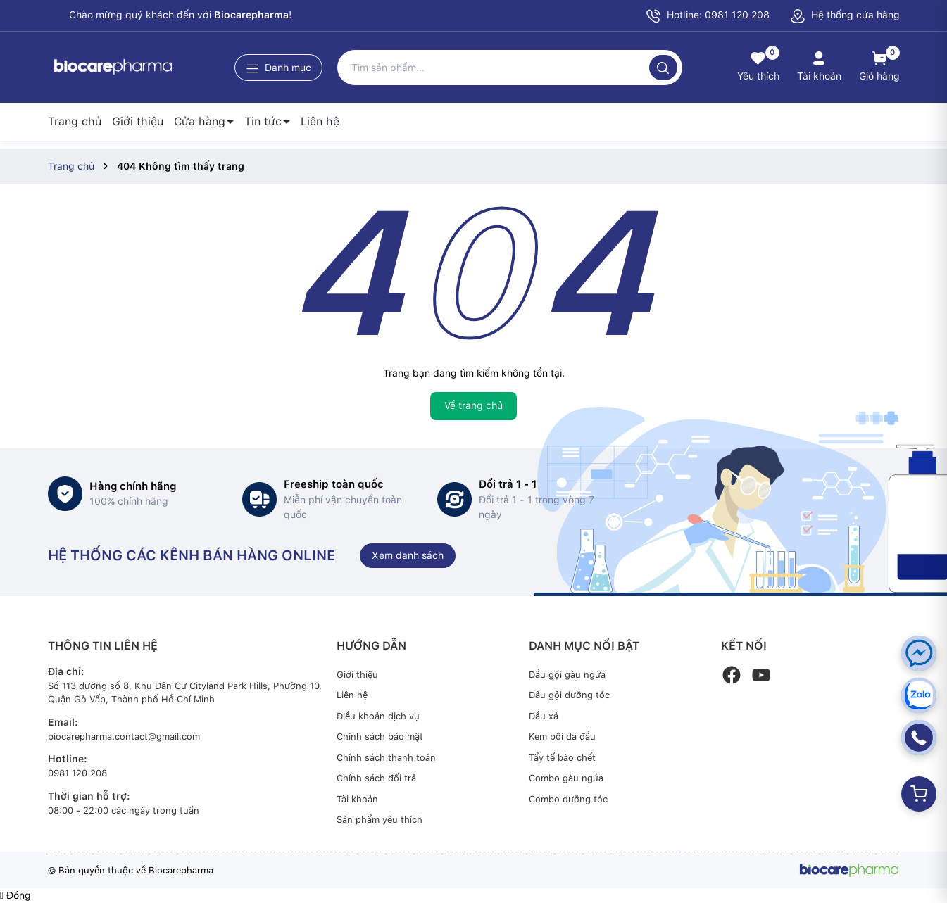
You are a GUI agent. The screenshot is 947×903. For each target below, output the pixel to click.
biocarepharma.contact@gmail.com (124, 736)
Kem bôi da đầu (562, 736)
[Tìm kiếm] (663, 67)
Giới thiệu (137, 121)
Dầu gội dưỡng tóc (569, 695)
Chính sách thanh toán (386, 757)
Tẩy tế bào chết (562, 757)
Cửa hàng (199, 121)
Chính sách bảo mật (380, 736)
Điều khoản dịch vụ (378, 716)
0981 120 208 (77, 773)
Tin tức (263, 121)
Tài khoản (357, 799)
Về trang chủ (473, 405)
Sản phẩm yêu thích (379, 819)
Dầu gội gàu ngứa (567, 674)
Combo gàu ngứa (566, 778)
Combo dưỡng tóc (568, 799)
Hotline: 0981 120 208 (708, 16)
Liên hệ (320, 121)
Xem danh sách (408, 555)
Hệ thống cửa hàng (845, 14)
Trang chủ (74, 121)
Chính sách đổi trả (376, 778)
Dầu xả (543, 716)
